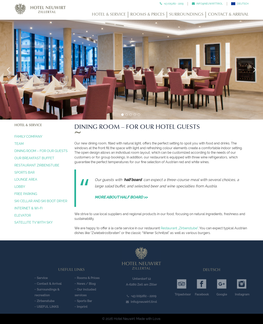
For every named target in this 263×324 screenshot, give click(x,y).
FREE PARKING (25, 194)
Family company (28, 136)
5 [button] (139, 114)
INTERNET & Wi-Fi (28, 208)
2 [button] (126, 114)
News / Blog (86, 284)
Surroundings (186, 15)
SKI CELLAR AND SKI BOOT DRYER (40, 201)
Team (19, 144)
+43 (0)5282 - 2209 (173, 3)
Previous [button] (8, 70)
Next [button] (255, 70)
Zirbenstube (45, 301)
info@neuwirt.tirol (209, 3)
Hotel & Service (109, 15)
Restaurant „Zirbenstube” (179, 228)
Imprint (82, 307)
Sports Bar (24, 172)
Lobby (19, 187)
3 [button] (130, 114)
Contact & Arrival (228, 15)
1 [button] (122, 114)
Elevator (22, 215)
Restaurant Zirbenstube (36, 165)
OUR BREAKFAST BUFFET (34, 158)
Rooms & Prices (147, 15)
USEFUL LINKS (48, 307)
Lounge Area (25, 179)
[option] (131, 70)
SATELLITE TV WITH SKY (33, 222)
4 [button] (135, 114)
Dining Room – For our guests (41, 151)
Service (42, 278)
